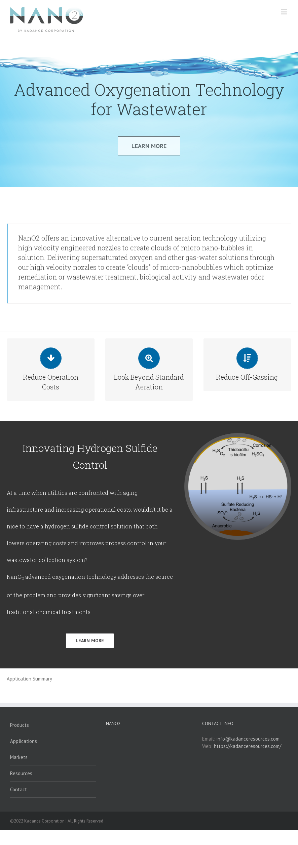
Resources (21, 788)
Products (19, 740)
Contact (18, 804)
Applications (23, 756)
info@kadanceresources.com (248, 753)
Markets (19, 772)
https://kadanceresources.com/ (247, 761)
